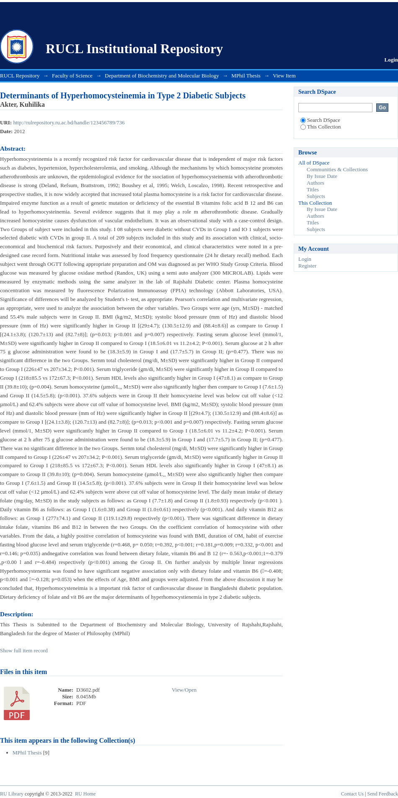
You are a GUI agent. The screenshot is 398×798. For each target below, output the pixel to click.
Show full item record (24, 650)
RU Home (85, 794)
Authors (315, 183)
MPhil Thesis (245, 75)
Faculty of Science (72, 75)
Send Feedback (382, 794)
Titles (313, 189)
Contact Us (352, 794)
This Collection (320, 127)
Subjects (316, 196)
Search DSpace (320, 120)
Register (307, 266)
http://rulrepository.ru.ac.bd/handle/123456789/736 (68, 122)
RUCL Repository (20, 75)
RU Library (11, 794)
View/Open (184, 690)
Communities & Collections (337, 169)
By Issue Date (322, 176)
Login (391, 60)
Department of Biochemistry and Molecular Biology (162, 75)
